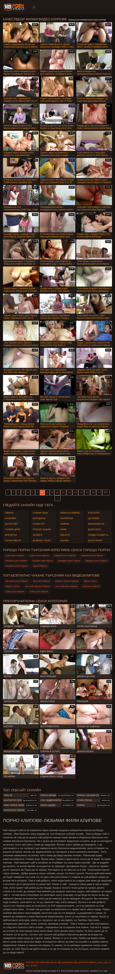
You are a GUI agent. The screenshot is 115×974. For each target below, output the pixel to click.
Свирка (9, 513)
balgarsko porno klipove (92, 555)
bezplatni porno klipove (96, 561)
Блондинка (39, 518)
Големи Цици (40, 513)
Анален (64, 540)
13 (75, 492)
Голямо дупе (12, 529)
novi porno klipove (91, 586)
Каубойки (10, 518)
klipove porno (90, 581)
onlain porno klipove (15, 591)
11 (63, 492)
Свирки (64, 524)
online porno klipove (39, 591)
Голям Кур (39, 524)
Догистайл (11, 524)
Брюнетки (11, 535)
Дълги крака (95, 540)
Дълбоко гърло (42, 540)
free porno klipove (41, 581)
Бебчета (65, 535)
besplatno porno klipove (69, 561)
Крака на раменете (71, 513)
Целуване (93, 518)
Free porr (30, 962)
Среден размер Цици (99, 535)
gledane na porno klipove (66, 581)
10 (57, 492)
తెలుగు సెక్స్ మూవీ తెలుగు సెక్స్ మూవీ (67, 962)
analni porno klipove (15, 555)
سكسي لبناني (103, 962)
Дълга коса (94, 529)
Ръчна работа (13, 540)
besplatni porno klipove (16, 561)
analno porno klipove (39, 555)
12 (69, 492)
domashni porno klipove (17, 581)
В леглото (94, 513)
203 (106, 492)
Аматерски (66, 518)
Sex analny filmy (42, 962)
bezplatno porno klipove (17, 566)
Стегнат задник (42, 529)
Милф (63, 529)
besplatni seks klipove (42, 561)
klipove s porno (13, 586)
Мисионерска (96, 524)
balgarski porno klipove (65, 555)
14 (81, 492)
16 (93, 492)
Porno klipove (89, 962)
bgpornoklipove (40, 566)
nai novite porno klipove (66, 586)
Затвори (37, 535)
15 (87, 492)
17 (99, 492)
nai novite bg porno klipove (37, 586)
